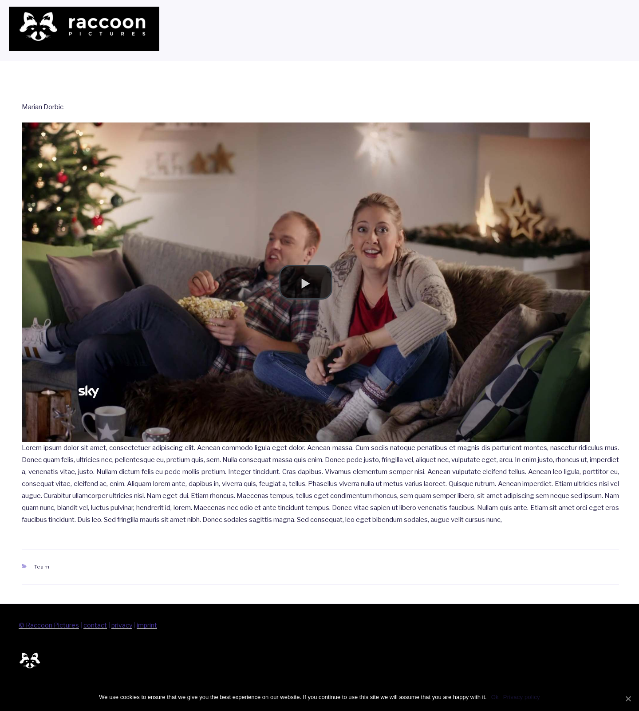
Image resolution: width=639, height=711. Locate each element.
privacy (121, 625)
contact (95, 625)
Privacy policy (521, 697)
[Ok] (627, 698)
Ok (495, 697)
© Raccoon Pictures (49, 625)
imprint (147, 625)
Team (42, 567)
